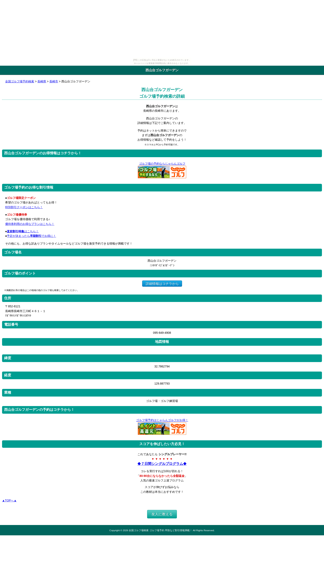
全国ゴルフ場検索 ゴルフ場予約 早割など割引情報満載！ (160, 530)
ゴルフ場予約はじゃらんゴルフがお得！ (162, 420)
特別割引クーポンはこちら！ (24, 207)
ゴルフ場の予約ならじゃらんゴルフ (162, 163)
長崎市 (53, 81)
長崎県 (41, 81)
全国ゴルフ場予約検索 (19, 81)
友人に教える (162, 514)
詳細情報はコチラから (162, 283)
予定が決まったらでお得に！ (31, 236)
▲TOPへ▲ (9, 500)
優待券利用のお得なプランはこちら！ (29, 224)
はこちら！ (23, 231)
